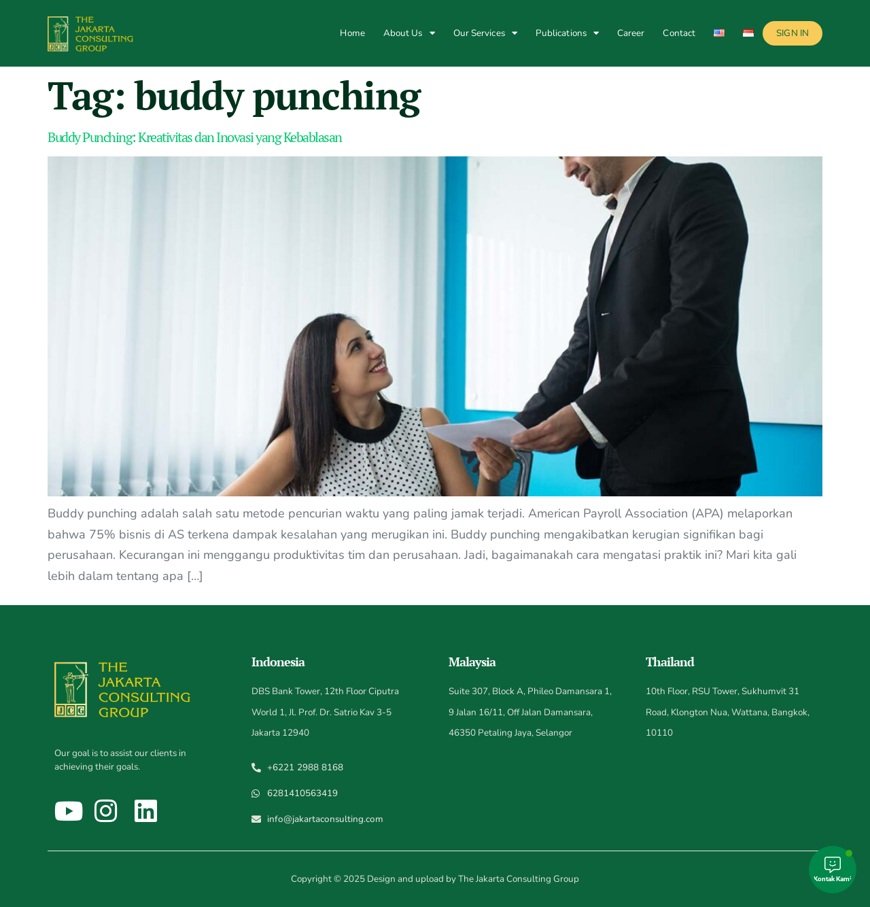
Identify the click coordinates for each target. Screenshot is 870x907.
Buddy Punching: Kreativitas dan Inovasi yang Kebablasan (195, 137)
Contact (679, 33)
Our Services (485, 33)
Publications (567, 33)
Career (631, 33)
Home (352, 33)
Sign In (792, 33)
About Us (409, 33)
